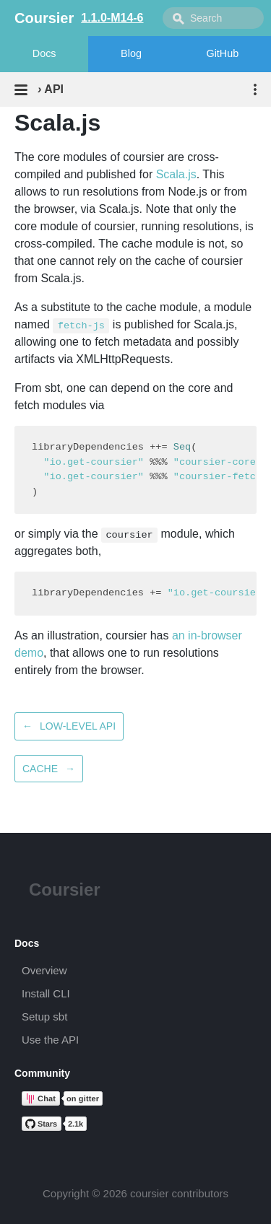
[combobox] (213, 18)
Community (42, 1073)
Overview (44, 970)
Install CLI (46, 993)
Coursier (64, 889)
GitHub (222, 53)
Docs (44, 53)
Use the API (50, 1039)
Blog (131, 53)
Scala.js (176, 174)
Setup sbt (44, 1016)
